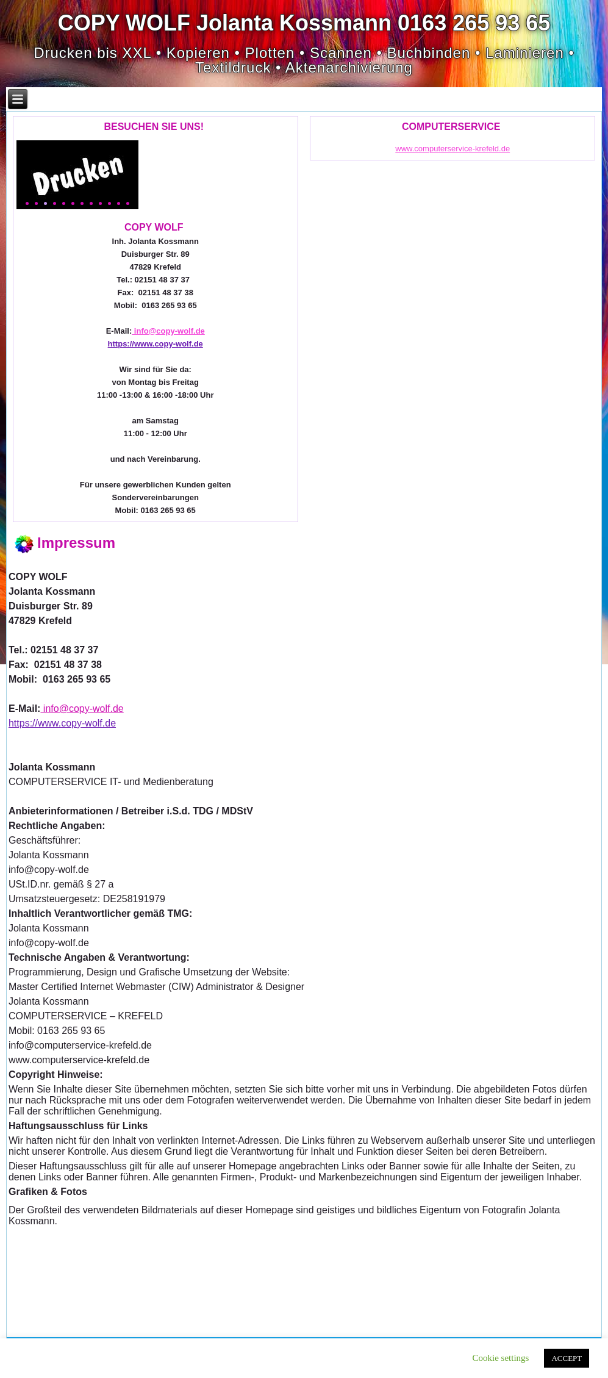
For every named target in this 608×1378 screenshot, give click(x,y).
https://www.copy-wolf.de (155, 343)
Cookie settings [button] (501, 1358)
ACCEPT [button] (566, 1358)
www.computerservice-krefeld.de (452, 148)
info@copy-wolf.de (168, 331)
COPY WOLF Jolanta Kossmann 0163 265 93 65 (304, 22)
